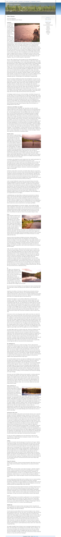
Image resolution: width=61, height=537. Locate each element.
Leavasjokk (48, 32)
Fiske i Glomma (48, 19)
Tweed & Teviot (48, 22)
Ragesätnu (48, 31)
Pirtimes (48, 30)
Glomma (48, 26)
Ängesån (48, 27)
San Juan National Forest (48, 25)
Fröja (48, 34)
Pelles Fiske (35, 536)
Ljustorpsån (48, 28)
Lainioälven (48, 23)
